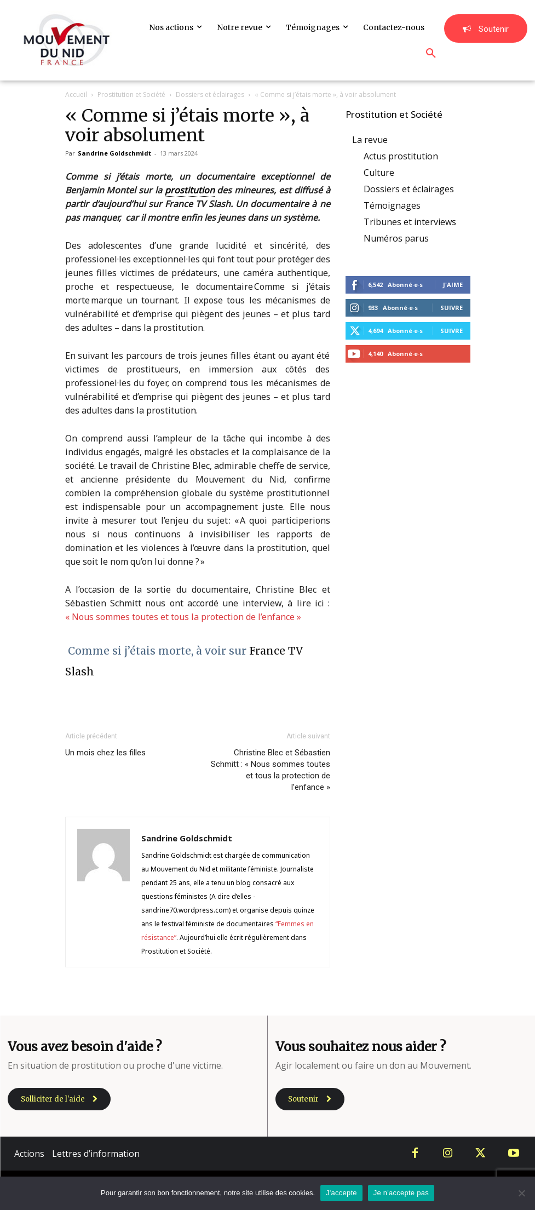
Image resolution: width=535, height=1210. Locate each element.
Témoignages (392, 205)
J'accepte (341, 1193)
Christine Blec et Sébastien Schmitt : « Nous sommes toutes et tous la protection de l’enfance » (270, 770)
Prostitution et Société (131, 94)
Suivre (451, 307)
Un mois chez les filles (105, 753)
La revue (370, 140)
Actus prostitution (401, 156)
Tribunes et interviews (410, 222)
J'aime (453, 284)
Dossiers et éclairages (210, 94)
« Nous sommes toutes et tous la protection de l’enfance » (183, 617)
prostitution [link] (190, 190)
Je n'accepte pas (401, 1193)
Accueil (76, 94)
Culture (379, 173)
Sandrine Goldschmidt (114, 153)
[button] (431, 54)
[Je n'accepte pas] (521, 1193)
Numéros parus (396, 238)
